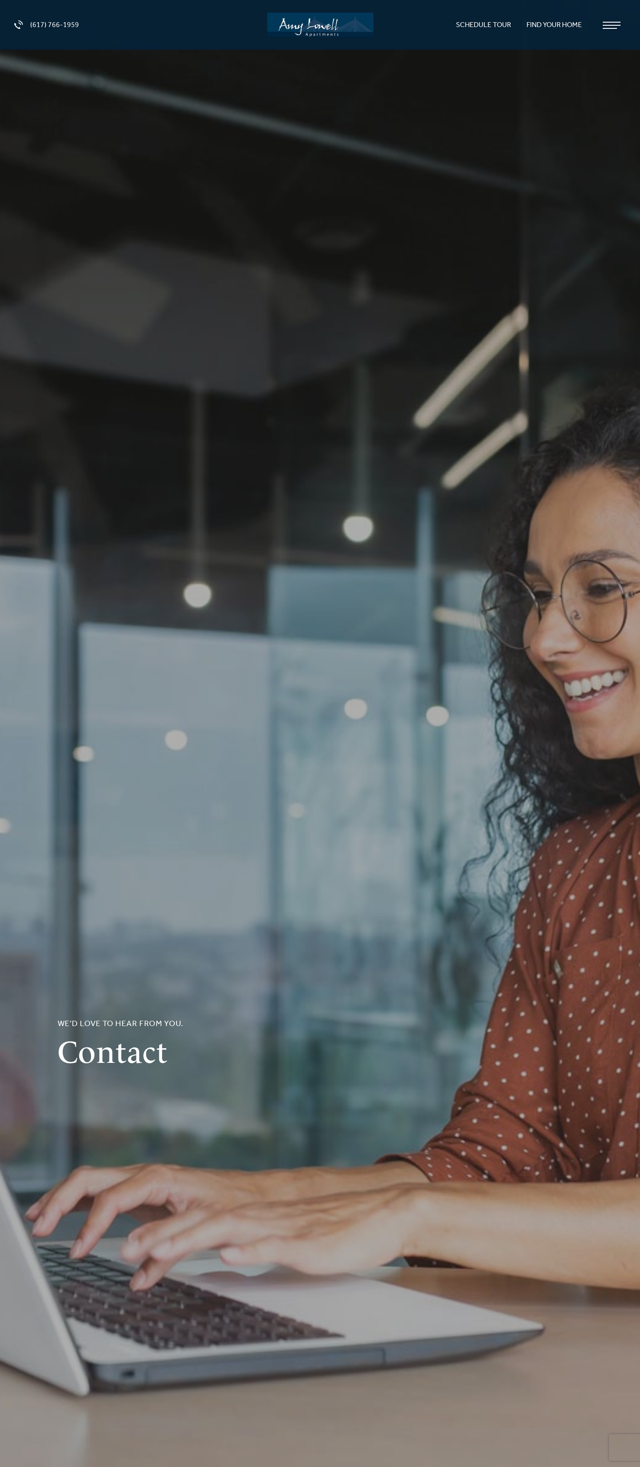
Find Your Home (554, 24)
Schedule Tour (484, 24)
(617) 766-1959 (46, 25)
